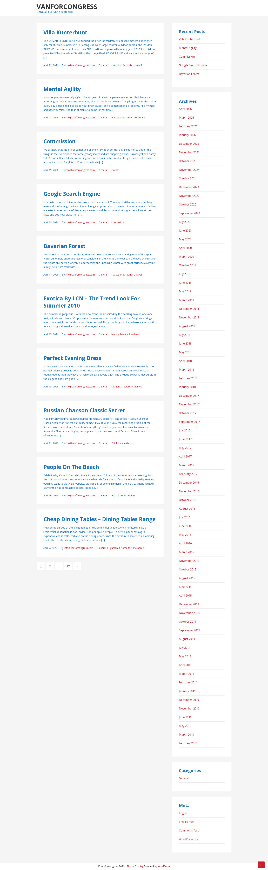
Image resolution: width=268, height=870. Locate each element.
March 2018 (186, 369)
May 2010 (185, 726)
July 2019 (184, 274)
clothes (115, 170)
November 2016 (189, 491)
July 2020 (184, 222)
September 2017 (189, 422)
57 (69, 566)
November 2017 (189, 404)
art (113, 495)
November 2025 (189, 152)
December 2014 (189, 604)
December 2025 (189, 144)
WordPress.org (188, 839)
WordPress (164, 866)
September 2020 (189, 213)
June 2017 (185, 439)
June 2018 (185, 343)
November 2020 (189, 196)
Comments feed (189, 830)
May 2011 (185, 656)
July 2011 (184, 648)
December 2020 (189, 187)
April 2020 (185, 248)
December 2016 (189, 482)
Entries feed (186, 822)
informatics (117, 222)
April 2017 (185, 456)
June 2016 (185, 526)
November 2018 (189, 317)
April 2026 (185, 109)
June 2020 (185, 230)
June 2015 (185, 587)
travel (139, 65)
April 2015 (185, 595)
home (140, 548)
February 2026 (188, 126)
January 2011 (187, 691)
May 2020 (185, 239)
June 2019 (185, 283)
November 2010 (189, 708)
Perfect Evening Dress (72, 358)
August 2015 (187, 578)
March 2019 (186, 300)
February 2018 (188, 378)
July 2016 (184, 517)
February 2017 (188, 474)
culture (128, 443)
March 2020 (186, 256)
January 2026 (187, 135)
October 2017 (187, 413)
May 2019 (185, 291)
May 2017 (185, 448)
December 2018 (189, 309)
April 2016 (185, 543)
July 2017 (184, 430)
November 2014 (189, 613)
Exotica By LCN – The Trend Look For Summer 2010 (91, 302)
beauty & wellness (130, 334)
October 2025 (187, 161)
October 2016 (187, 500)
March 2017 (186, 465)
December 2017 (189, 396)
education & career (122, 117)
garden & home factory (123, 548)
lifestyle (138, 386)
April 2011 (185, 665)
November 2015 (189, 561)
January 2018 (187, 387)
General (103, 65)
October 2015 (187, 569)
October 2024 (187, 178)
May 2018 (185, 352)
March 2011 (186, 674)
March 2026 (186, 117)
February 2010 (188, 743)
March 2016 (186, 552)
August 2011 (187, 639)
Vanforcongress (67, 6)
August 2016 (187, 508)
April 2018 (185, 361)
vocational (139, 117)
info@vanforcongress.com (80, 65)
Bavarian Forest (64, 246)
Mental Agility (62, 89)
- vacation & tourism (122, 65)
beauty (115, 334)
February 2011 (188, 682)
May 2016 (185, 535)
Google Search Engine (71, 193)
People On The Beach (71, 466)
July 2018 (184, 335)
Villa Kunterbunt (65, 32)
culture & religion (125, 495)
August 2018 (187, 326)
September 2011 (189, 630)
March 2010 (186, 734)
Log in (183, 813)
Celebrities (117, 443)
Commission (59, 141)
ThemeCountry (135, 866)
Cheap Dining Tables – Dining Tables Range (99, 519)
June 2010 (185, 717)
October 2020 (187, 204)
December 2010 (189, 700)
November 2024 (189, 170)
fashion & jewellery (122, 386)
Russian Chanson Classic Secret (84, 410)
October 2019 (187, 265)
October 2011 (187, 621)
